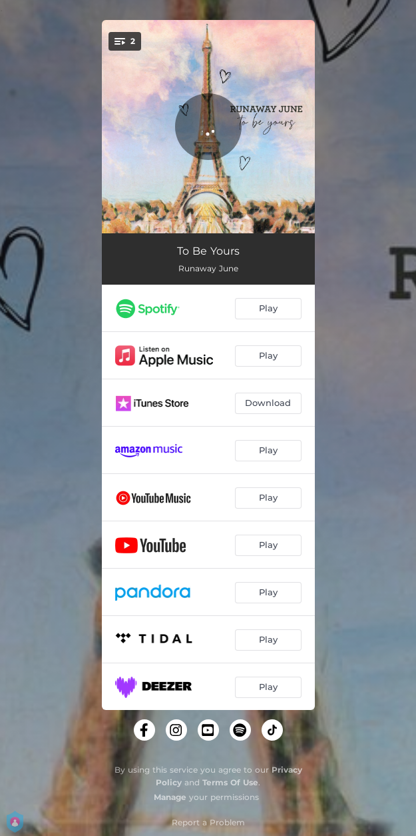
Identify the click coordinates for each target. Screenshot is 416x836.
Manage (170, 797)
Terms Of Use (230, 782)
